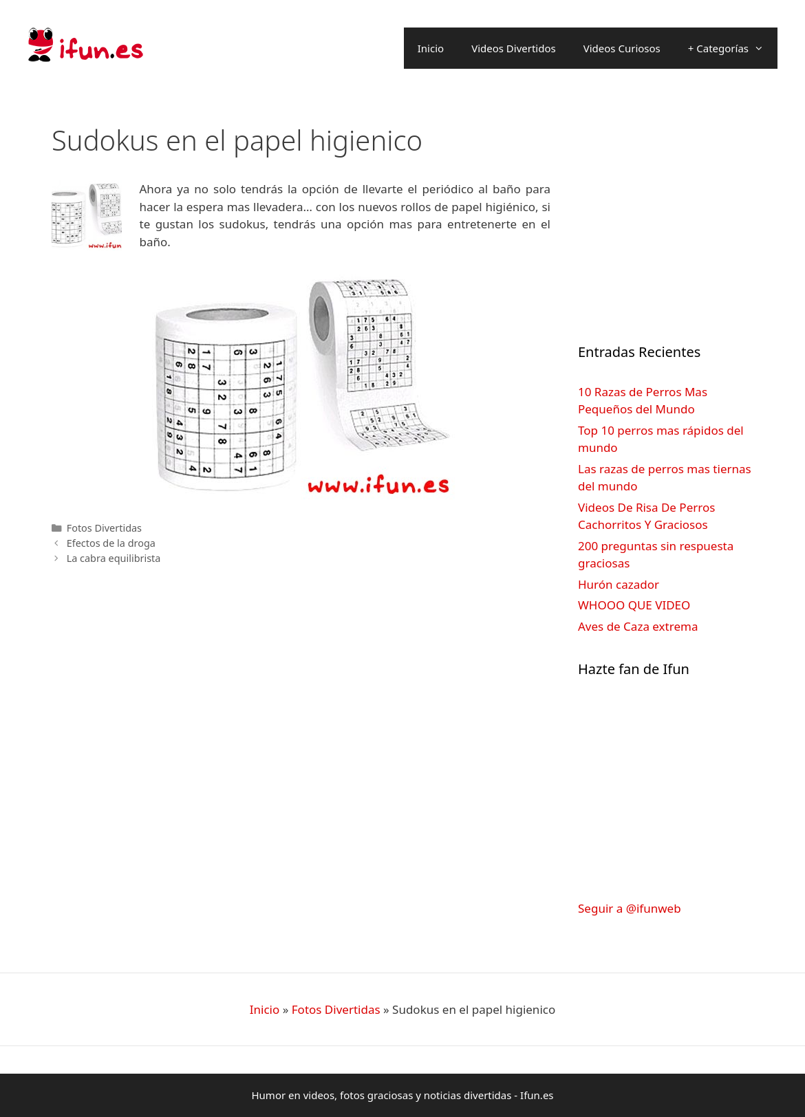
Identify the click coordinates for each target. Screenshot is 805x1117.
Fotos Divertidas (104, 527)
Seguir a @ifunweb (629, 908)
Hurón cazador (618, 584)
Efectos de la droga (111, 543)
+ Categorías (732, 48)
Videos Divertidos (513, 48)
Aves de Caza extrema (638, 626)
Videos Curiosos (622, 48)
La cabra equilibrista (114, 558)
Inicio (431, 48)
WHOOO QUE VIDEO (634, 605)
